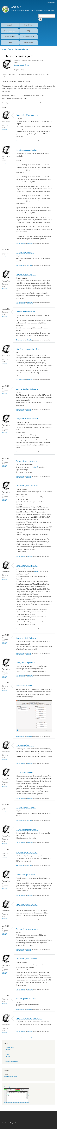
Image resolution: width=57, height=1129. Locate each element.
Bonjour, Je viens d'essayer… (27, 929)
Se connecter (50, 2)
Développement (28, 37)
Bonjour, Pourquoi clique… (26, 807)
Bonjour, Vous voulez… (25, 252)
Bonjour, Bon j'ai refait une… (27, 389)
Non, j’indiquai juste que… (27, 663)
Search (8, 1052)
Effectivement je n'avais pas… (27, 852)
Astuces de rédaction (12, 1061)
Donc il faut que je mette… (27, 875)
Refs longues (8, 1087)
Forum (10, 43)
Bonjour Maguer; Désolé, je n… (28, 486)
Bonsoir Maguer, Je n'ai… (26, 274)
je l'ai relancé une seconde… (27, 565)
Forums (10, 49)
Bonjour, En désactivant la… (27, 115)
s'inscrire (29, 141)
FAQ (28, 31)
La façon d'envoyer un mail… (27, 312)
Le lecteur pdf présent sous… (27, 829)
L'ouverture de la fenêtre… (26, 638)
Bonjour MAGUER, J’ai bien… (28, 419)
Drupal (13, 1123)
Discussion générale (21, 49)
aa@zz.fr (36, 467)
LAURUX (16, 6)
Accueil (9, 25)
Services (8, 1056)
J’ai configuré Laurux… (25, 745)
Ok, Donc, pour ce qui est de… (28, 349)
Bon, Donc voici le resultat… (27, 904)
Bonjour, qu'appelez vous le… (27, 998)
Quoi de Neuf (28, 25)
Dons (7, 1054)
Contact (8, 1059)
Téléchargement (9, 31)
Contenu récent (10, 1047)
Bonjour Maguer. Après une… (28, 959)
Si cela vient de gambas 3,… (27, 150)
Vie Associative (28, 43)
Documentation (10, 37)
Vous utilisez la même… (25, 686)
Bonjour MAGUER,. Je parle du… (29, 1018)
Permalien (4, 129)
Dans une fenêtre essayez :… (26, 461)
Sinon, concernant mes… (26, 772)
